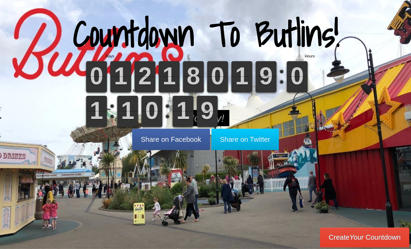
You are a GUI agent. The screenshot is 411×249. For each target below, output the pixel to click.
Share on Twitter (245, 139)
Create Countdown (365, 237)
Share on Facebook (171, 139)
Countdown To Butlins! (206, 34)
